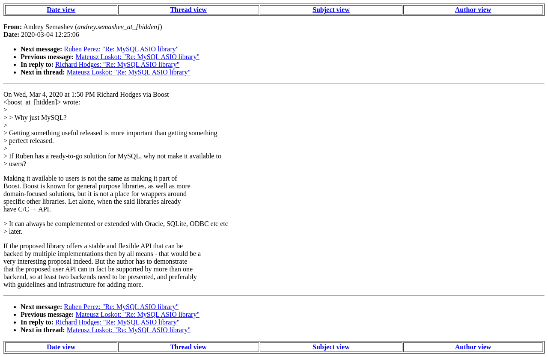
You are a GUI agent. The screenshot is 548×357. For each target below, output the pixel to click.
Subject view (331, 9)
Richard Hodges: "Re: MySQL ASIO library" (117, 64)
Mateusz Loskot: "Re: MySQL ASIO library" (138, 56)
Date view (61, 9)
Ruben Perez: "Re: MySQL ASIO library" (121, 49)
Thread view (188, 9)
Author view (473, 9)
